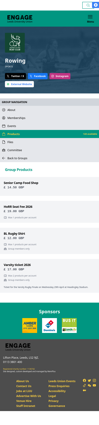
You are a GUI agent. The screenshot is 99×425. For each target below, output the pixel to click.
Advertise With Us (28, 396)
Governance (56, 406)
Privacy (53, 401)
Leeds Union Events (61, 381)
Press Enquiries (58, 386)
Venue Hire (24, 401)
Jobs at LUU (24, 391)
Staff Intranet (25, 406)
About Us (22, 381)
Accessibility (57, 391)
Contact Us (23, 386)
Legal (52, 396)
